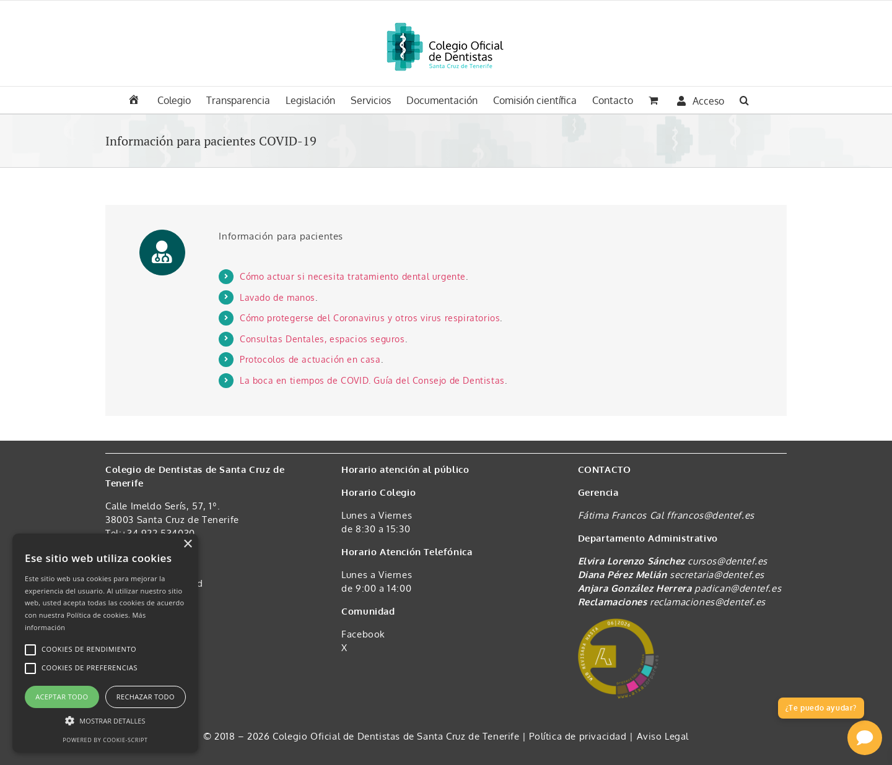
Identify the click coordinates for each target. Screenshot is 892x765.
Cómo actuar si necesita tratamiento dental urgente (353, 276)
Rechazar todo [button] (145, 696)
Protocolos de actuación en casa (310, 359)
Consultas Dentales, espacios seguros (322, 339)
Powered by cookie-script (105, 740)
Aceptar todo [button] (61, 696)
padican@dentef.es (737, 588)
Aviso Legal (663, 736)
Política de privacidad (579, 736)
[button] (744, 99)
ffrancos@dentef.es (710, 515)
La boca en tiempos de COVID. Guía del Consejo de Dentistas (372, 380)
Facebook (363, 634)
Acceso (700, 101)
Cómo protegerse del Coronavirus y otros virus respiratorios (370, 318)
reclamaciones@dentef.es (708, 602)
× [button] (187, 544)
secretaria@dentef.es (717, 575)
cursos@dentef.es (727, 561)
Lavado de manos (277, 297)
